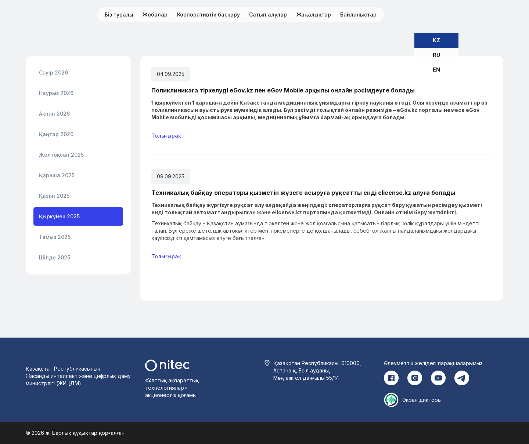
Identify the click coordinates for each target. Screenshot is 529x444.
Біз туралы (119, 14)
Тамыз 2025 (55, 237)
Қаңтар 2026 (56, 134)
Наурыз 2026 (56, 93)
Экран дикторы (422, 400)
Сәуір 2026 (53, 72)
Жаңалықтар (313, 14)
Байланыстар (358, 14)
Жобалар (155, 14)
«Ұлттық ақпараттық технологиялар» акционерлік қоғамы (172, 387)
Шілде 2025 (54, 257)
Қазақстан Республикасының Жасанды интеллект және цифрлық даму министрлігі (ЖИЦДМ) (78, 375)
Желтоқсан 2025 (61, 155)
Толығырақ (166, 135)
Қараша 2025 (57, 175)
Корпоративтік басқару (208, 14)
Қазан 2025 (54, 196)
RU (436, 55)
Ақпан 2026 (54, 113)
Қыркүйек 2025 (59, 216)
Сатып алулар (268, 14)
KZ (436, 40)
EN (436, 69)
